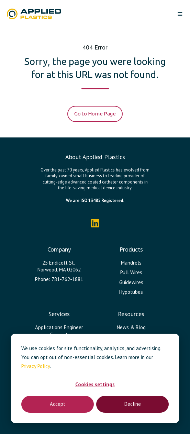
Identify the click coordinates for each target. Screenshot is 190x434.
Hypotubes (131, 292)
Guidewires (131, 282)
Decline (132, 404)
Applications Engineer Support (59, 330)
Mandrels (131, 262)
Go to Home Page (95, 113)
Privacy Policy (35, 366)
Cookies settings (95, 384)
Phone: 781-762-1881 (59, 279)
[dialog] (95, 378)
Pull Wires (131, 272)
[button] (180, 14)
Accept (57, 404)
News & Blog (131, 327)
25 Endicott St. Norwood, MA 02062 (59, 266)
